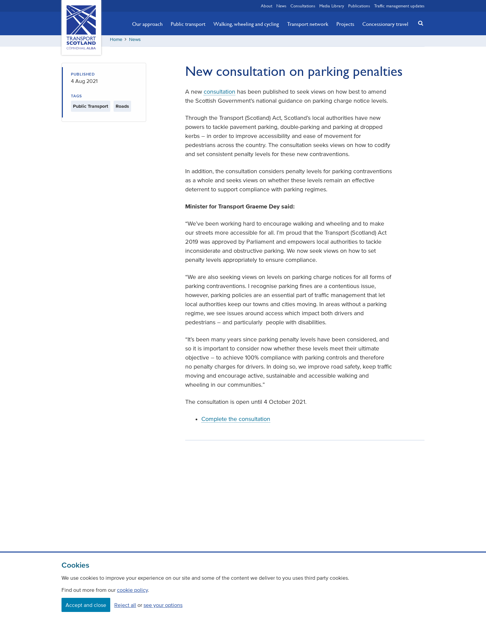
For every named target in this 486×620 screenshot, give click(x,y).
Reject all (125, 605)
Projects (345, 23)
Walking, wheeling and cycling (246, 23)
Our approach (147, 23)
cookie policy (132, 590)
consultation (219, 94)
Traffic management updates (399, 5)
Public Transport (90, 108)
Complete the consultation (235, 421)
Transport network (307, 23)
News (281, 5)
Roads (122, 108)
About (266, 5)
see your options (163, 605)
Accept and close (86, 605)
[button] (418, 23)
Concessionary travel (385, 23)
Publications (359, 5)
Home (116, 41)
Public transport (188, 23)
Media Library (331, 5)
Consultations (302, 5)
